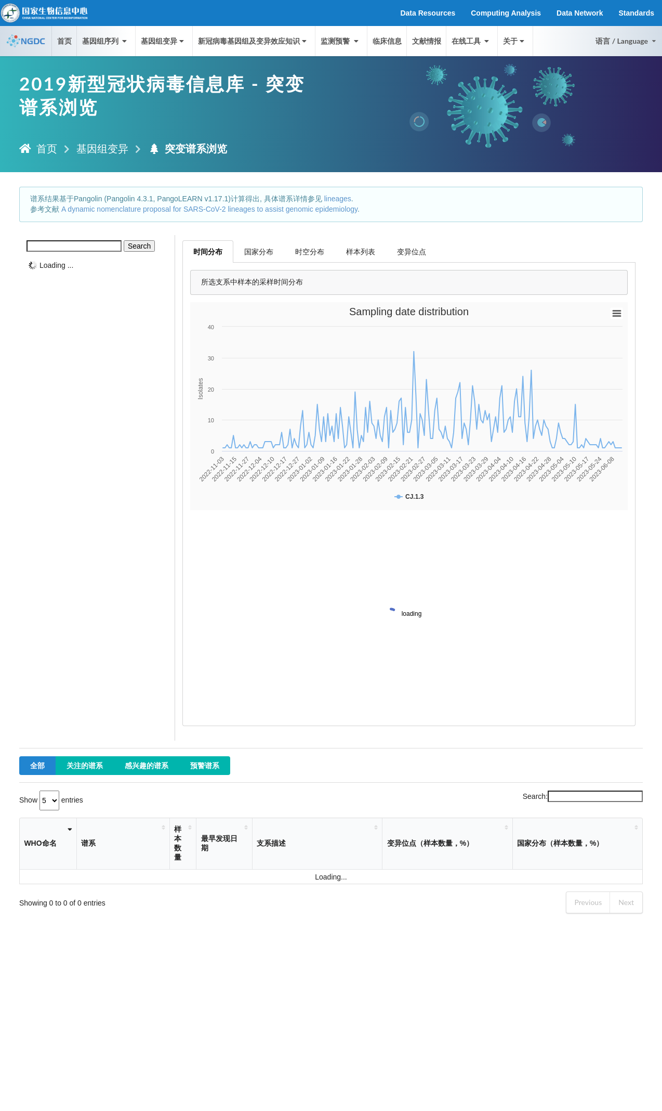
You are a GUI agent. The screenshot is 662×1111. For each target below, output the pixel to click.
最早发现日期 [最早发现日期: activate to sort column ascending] (219, 843)
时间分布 (207, 251)
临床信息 (387, 40)
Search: (583, 796)
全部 (37, 765)
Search (139, 246)
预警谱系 (204, 765)
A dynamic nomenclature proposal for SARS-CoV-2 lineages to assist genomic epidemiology (209, 209)
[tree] (97, 265)
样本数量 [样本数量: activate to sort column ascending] (177, 843)
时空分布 (309, 251)
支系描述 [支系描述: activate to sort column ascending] (271, 843)
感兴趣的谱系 (146, 765)
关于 (514, 40)
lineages (337, 199)
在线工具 (471, 40)
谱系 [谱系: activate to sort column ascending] (88, 843)
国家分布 (258, 251)
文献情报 (426, 40)
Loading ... (56, 265)
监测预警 (340, 40)
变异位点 (411, 251)
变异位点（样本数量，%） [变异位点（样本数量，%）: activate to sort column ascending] (430, 843)
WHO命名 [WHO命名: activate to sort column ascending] (40, 843)
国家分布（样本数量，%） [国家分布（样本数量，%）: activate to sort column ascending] (560, 843)
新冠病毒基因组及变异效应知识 (253, 40)
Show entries (51, 800)
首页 (64, 40)
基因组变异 (163, 40)
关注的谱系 (85, 765)
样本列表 (360, 251)
